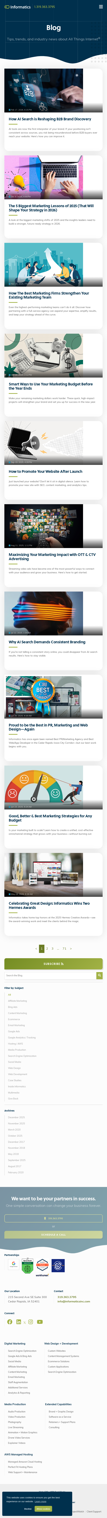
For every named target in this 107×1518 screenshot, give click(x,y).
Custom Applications (58, 1367)
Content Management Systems (63, 1356)
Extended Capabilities (58, 1404)
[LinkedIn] (19, 1321)
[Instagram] (31, 1321)
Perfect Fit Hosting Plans (20, 1467)
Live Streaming (15, 1427)
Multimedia (13, 1093)
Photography (14, 1422)
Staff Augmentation (18, 1382)
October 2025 (15, 1136)
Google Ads (14, 1031)
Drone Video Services (19, 1438)
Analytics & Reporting (19, 1393)
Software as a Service (60, 1417)
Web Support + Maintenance (22, 1472)
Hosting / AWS (15, 1044)
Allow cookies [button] (43, 1509)
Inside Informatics (17, 1087)
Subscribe (54, 964)
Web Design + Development (61, 1344)
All (9, 995)
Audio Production (16, 1412)
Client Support (94, 1512)
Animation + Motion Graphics (22, 1433)
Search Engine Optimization (22, 1056)
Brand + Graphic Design (61, 1412)
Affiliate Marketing (17, 1001)
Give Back (13, 1099)
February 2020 (16, 1173)
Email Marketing (16, 1025)
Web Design (14, 1068)
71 (64, 948)
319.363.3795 (67, 1297)
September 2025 (17, 1160)
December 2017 (16, 1142)
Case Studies (14, 1080)
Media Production (17, 1050)
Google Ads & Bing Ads (20, 1356)
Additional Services (18, 1388)
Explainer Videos (16, 1443)
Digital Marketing (14, 1344)
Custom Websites (57, 1351)
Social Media (14, 1062)
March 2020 (14, 1130)
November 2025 (16, 1124)
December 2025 (16, 1117)
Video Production (16, 1417)
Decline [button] (28, 1509)
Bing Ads (12, 1007)
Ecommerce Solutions (58, 1361)
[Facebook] (9, 1321)
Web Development (17, 1074)
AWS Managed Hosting (18, 1454)
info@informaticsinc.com (74, 1301)
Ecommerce (14, 1019)
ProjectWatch (77, 1512)
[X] (24, 1323)
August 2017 (14, 1166)
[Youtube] (40, 1321)
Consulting (54, 1427)
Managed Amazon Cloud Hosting (25, 1462)
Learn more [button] (40, 1501)
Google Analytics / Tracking (22, 1038)
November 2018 (16, 1148)
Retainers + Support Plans (62, 1422)
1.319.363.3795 (44, 6)
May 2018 (13, 1154)
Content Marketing (17, 1013)
